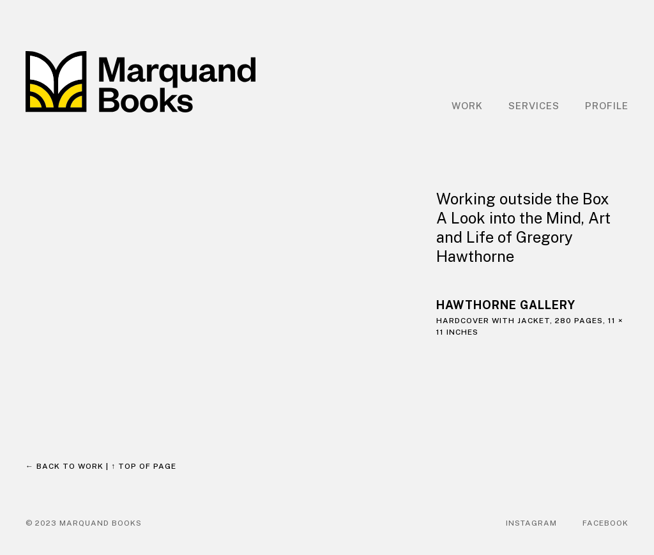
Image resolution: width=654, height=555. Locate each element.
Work (467, 105)
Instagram (531, 523)
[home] (140, 81)
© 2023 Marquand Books (84, 523)
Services (533, 105)
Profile (606, 105)
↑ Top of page (143, 466)
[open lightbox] (218, 279)
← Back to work (64, 466)
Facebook (605, 523)
